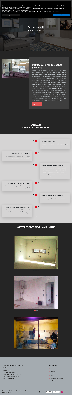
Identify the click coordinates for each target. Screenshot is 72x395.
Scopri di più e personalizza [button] (11, 15)
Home (52, 385)
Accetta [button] (65, 15)
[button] (34, 270)
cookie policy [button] (28, 7)
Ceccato (53, 388)
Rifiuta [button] (57, 15)
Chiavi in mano (54, 392)
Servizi (52, 390)
